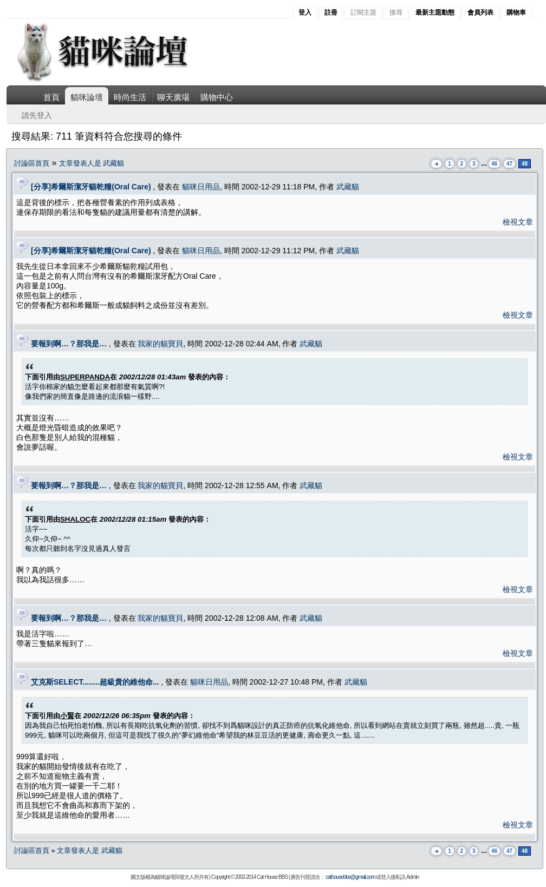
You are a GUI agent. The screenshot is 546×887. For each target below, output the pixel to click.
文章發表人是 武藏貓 (92, 163)
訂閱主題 (363, 12)
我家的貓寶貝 (160, 343)
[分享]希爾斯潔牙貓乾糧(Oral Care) (91, 186)
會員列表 (480, 12)
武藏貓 (347, 186)
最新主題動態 (434, 12)
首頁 (51, 97)
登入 (304, 12)
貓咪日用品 (201, 186)
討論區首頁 (31, 163)
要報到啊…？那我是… (69, 343)
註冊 (330, 12)
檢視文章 (518, 222)
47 (509, 164)
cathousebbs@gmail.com (350, 877)
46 (494, 164)
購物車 (516, 12)
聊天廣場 (173, 97)
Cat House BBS (272, 877)
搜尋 (395, 12)
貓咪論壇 (86, 97)
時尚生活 (130, 97)
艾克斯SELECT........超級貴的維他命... (95, 682)
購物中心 (216, 97)
